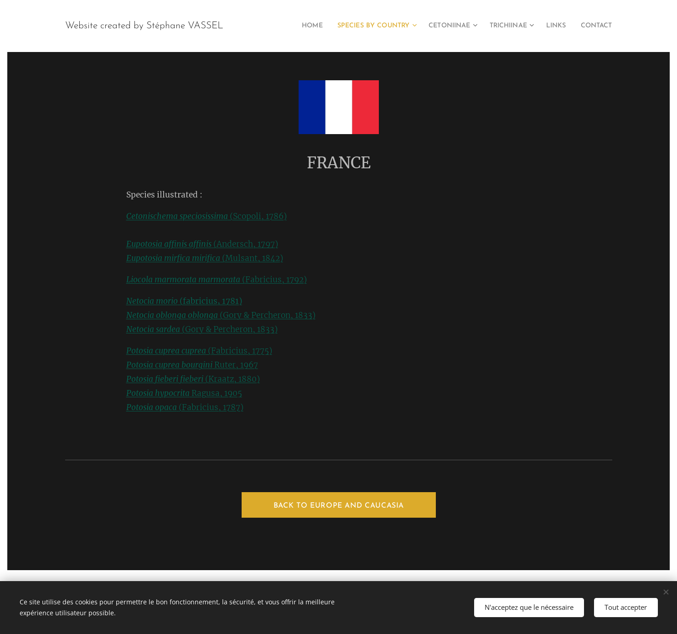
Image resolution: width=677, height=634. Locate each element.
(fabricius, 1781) (184, 301)
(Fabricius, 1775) (199, 351)
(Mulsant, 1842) (204, 258)
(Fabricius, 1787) (184, 407)
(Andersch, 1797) (202, 244)
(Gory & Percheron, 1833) (220, 315)
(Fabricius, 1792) (216, 280)
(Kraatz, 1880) (192, 379)
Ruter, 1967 (192, 365)
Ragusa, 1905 (184, 393)
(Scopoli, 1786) (206, 216)
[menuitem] (288, 26)
